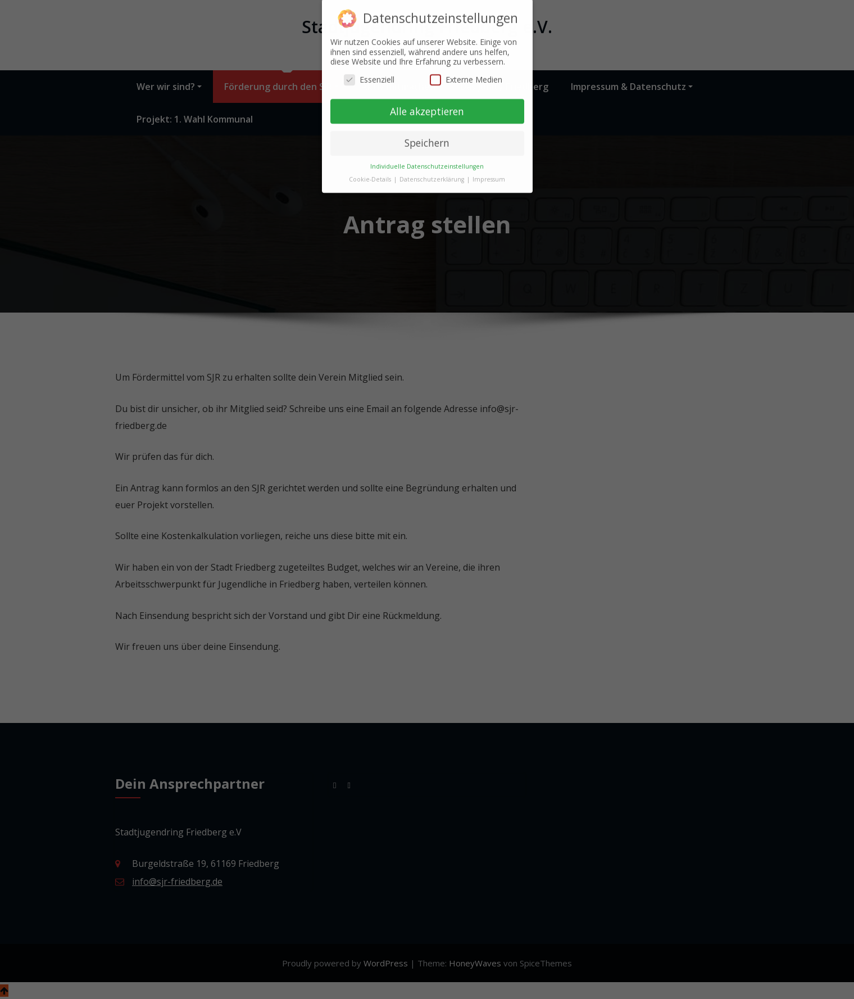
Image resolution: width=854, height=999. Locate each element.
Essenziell (369, 75)
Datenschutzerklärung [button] (432, 175)
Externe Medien (466, 75)
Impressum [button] (489, 175)
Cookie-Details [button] (371, 175)
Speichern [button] (427, 138)
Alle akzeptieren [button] (427, 106)
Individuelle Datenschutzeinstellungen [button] (427, 162)
